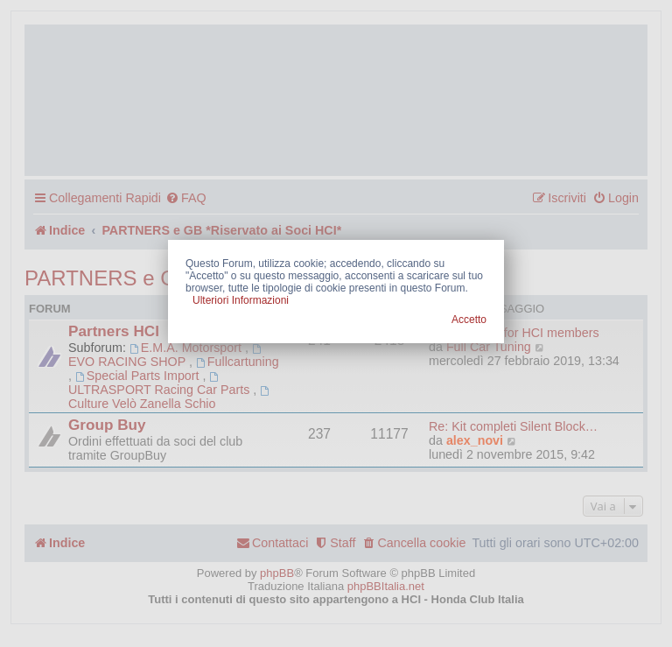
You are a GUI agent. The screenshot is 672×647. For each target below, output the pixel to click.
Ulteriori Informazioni (240, 300)
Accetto (469, 319)
